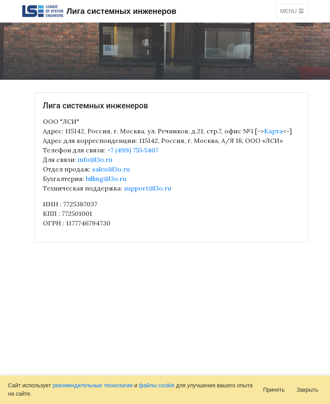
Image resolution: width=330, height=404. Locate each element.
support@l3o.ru (147, 188)
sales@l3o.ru (111, 169)
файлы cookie (157, 385)
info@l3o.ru (95, 160)
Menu (291, 11)
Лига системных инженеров (99, 11)
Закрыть (307, 390)
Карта (273, 131)
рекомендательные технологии (92, 385)
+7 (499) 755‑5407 (132, 150)
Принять (274, 390)
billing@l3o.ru (106, 179)
